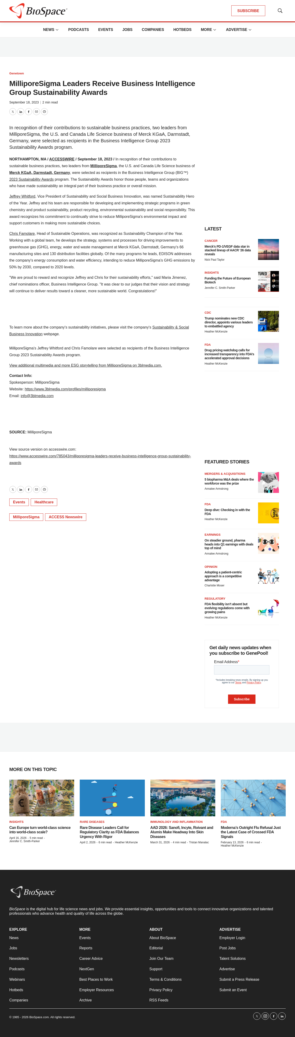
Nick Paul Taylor (215, 259)
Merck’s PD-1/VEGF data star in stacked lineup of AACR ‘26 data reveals (228, 250)
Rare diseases (92, 822)
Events (105, 30)
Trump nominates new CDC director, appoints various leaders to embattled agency (229, 322)
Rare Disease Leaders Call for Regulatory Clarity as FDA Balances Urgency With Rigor (109, 832)
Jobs (127, 30)
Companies (153, 30)
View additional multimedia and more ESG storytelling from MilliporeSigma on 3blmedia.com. (85, 365)
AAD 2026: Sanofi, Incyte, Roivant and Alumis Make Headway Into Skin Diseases (181, 832)
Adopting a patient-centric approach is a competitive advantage (223, 576)
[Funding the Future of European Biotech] (268, 281)
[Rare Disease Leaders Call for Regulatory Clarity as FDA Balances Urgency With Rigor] (112, 798)
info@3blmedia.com (37, 396)
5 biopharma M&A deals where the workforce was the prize (229, 481)
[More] (57, 30)
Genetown (16, 73)
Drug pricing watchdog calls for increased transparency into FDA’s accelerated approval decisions (229, 354)
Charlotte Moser (214, 585)
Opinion (211, 566)
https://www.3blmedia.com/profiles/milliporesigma (65, 389)
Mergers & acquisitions (225, 473)
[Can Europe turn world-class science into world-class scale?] (41, 798)
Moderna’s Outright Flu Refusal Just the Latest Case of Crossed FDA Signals (251, 832)
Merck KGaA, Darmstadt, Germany (39, 173)
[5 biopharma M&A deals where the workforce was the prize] (268, 482)
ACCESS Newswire (66, 517)
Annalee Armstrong (216, 488)
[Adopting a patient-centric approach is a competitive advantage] (268, 575)
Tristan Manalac (199, 842)
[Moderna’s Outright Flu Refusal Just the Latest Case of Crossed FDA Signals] (253, 798)
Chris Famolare (22, 234)
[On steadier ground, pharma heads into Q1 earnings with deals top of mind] (268, 543)
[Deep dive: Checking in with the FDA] (268, 512)
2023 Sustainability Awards (31, 179)
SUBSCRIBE (248, 11)
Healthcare (43, 502)
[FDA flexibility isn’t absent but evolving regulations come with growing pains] (268, 607)
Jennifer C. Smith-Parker (220, 287)
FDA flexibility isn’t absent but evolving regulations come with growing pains (227, 608)
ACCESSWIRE (61, 159)
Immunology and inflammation (176, 822)
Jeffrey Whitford (22, 196)
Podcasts (78, 30)
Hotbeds (182, 30)
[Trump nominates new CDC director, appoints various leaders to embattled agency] (268, 321)
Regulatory (215, 598)
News (48, 30)
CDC (208, 312)
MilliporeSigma (103, 166)
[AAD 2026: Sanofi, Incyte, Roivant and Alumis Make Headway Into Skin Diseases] (182, 798)
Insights (212, 272)
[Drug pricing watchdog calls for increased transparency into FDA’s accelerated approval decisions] (268, 353)
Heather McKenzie (216, 331)
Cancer (211, 241)
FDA (208, 344)
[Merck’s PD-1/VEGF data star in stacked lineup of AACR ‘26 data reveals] (268, 249)
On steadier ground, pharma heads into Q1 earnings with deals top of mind (229, 544)
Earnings (213, 534)
